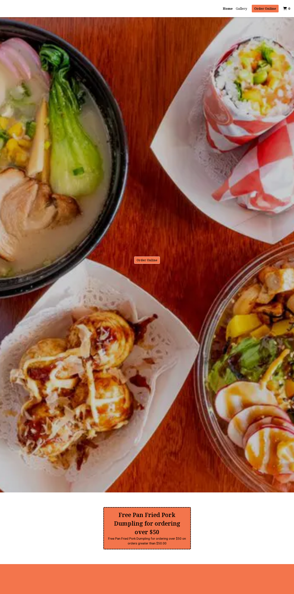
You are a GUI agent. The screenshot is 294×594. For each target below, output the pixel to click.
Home (228, 8)
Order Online (265, 8)
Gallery (241, 8)
